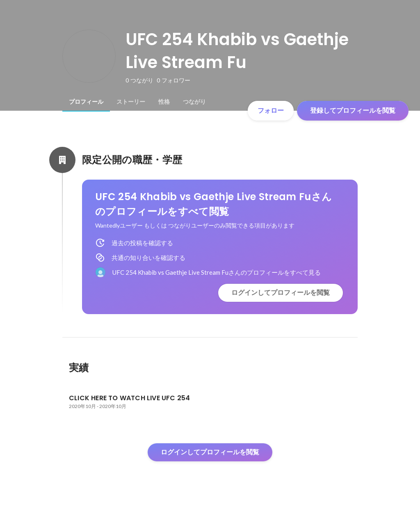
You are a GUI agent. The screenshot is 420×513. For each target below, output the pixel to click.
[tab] (86, 102)
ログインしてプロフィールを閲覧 (280, 292)
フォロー (271, 110)
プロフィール (86, 102)
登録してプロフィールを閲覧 (352, 110)
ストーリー (130, 102)
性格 (164, 102)
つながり (194, 102)
